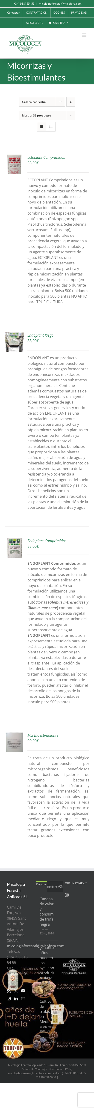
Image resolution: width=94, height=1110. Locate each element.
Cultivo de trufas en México (46, 1011)
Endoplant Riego (40, 335)
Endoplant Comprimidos (46, 540)
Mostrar (36, 115)
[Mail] (23, 998)
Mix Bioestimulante (42, 735)
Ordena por (34, 102)
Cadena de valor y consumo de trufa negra (47, 911)
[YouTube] (23, 991)
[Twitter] (16, 991)
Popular (41, 884)
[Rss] (9, 991)
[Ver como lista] (50, 126)
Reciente (53, 887)
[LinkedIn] (16, 998)
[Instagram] (9, 998)
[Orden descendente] (70, 102)
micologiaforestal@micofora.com (60, 4)
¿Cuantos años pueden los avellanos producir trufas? (47, 963)
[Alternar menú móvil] (84, 35)
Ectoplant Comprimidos (46, 157)
